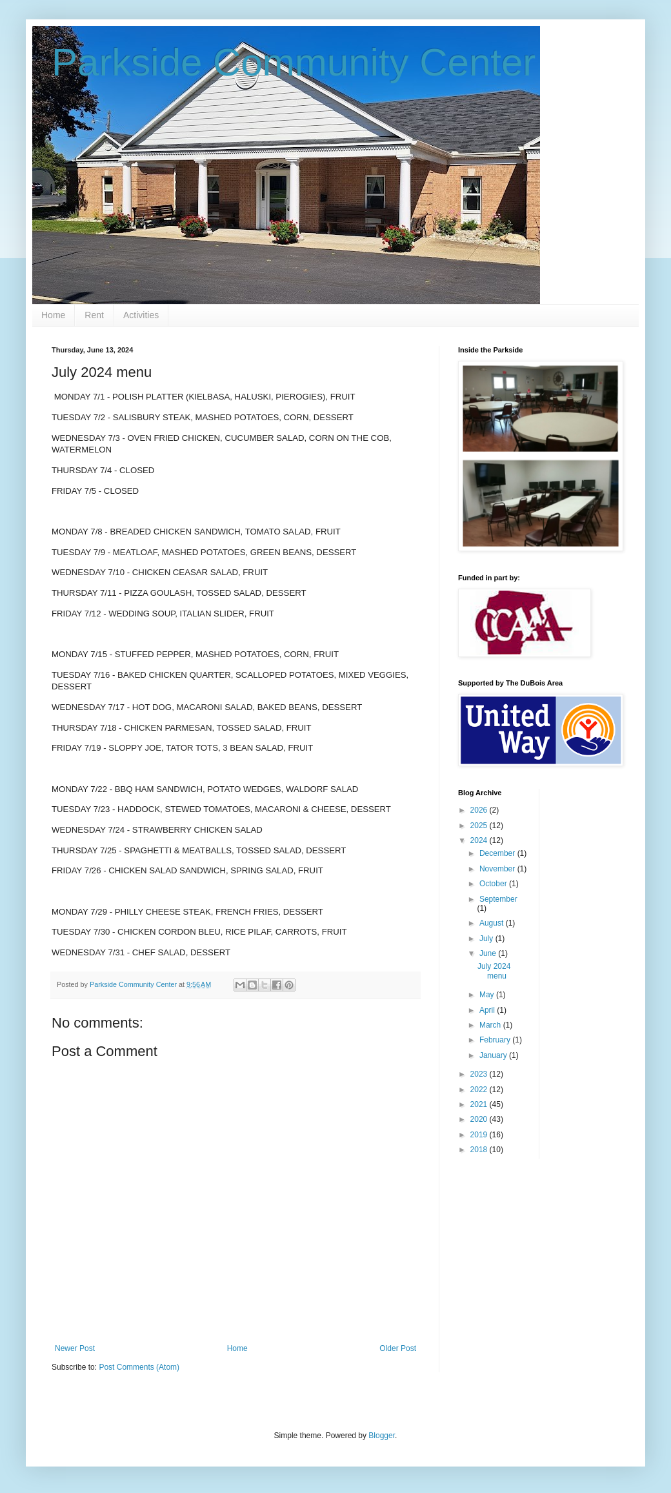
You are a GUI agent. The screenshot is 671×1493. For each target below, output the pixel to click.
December (498, 853)
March (491, 1025)
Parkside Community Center (294, 62)
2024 (480, 840)
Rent (94, 315)
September (498, 899)
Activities (141, 315)
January (494, 1055)
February (495, 1039)
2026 (480, 810)
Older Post (397, 1348)
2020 (480, 1119)
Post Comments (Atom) (139, 1367)
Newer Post (75, 1348)
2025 (480, 825)
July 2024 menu (493, 971)
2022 (480, 1089)
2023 (480, 1074)
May (487, 994)
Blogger (381, 1435)
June (488, 953)
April (488, 1010)
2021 (480, 1104)
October (494, 883)
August (492, 923)
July (487, 938)
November (498, 868)
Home (53, 315)
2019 (480, 1134)
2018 (480, 1149)
